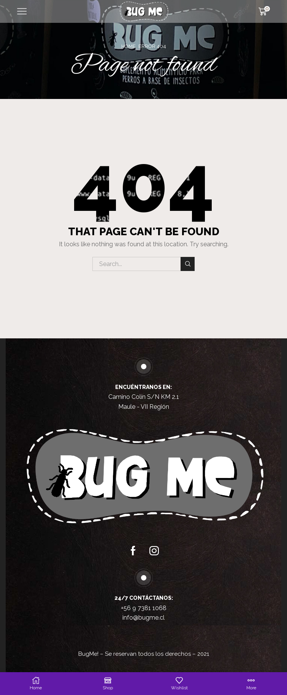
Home (128, 46)
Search (188, 263)
